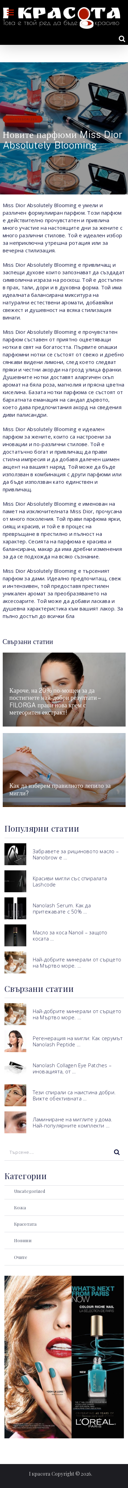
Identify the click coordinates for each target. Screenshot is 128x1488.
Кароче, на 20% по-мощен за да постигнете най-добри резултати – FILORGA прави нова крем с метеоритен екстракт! (55, 701)
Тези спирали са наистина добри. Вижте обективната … (74, 1095)
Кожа (20, 1207)
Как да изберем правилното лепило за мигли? (60, 789)
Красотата (25, 1224)
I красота (40, 1474)
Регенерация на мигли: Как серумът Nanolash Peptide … (78, 1041)
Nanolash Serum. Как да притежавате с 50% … (62, 908)
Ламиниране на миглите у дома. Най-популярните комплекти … (73, 1122)
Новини (22, 1240)
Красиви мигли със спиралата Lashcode (70, 881)
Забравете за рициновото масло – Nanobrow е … (76, 854)
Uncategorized (23, 119)
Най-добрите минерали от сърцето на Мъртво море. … (77, 962)
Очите (21, 1257)
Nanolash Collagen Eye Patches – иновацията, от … (72, 1068)
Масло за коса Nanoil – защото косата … (70, 935)
